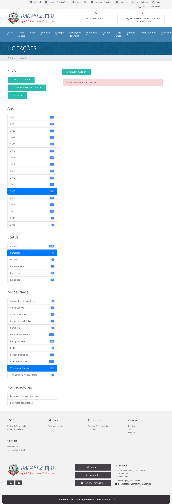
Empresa (130, 32)
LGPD (10, 32)
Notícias (131, 424)
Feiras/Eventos (148, 32)
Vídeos (131, 427)
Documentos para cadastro (24, 394)
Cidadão (106, 32)
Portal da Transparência (98, 424)
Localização (92, 473)
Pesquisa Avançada (76, 70)
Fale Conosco (12, 445)
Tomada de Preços (27, 86)
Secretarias (91, 32)
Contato (92, 465)
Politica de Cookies (15, 427)
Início (32, 32)
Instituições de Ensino (75, 33)
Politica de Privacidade (16, 424)
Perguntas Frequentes (92, 481)
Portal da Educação (55, 424)
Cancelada (21, 78)
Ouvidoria (132, 431)
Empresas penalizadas (21, 401)
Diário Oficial (118, 33)
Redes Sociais (21, 33)
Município (59, 32)
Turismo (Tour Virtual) (16, 448)
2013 (17, 94)
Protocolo (45, 32)
